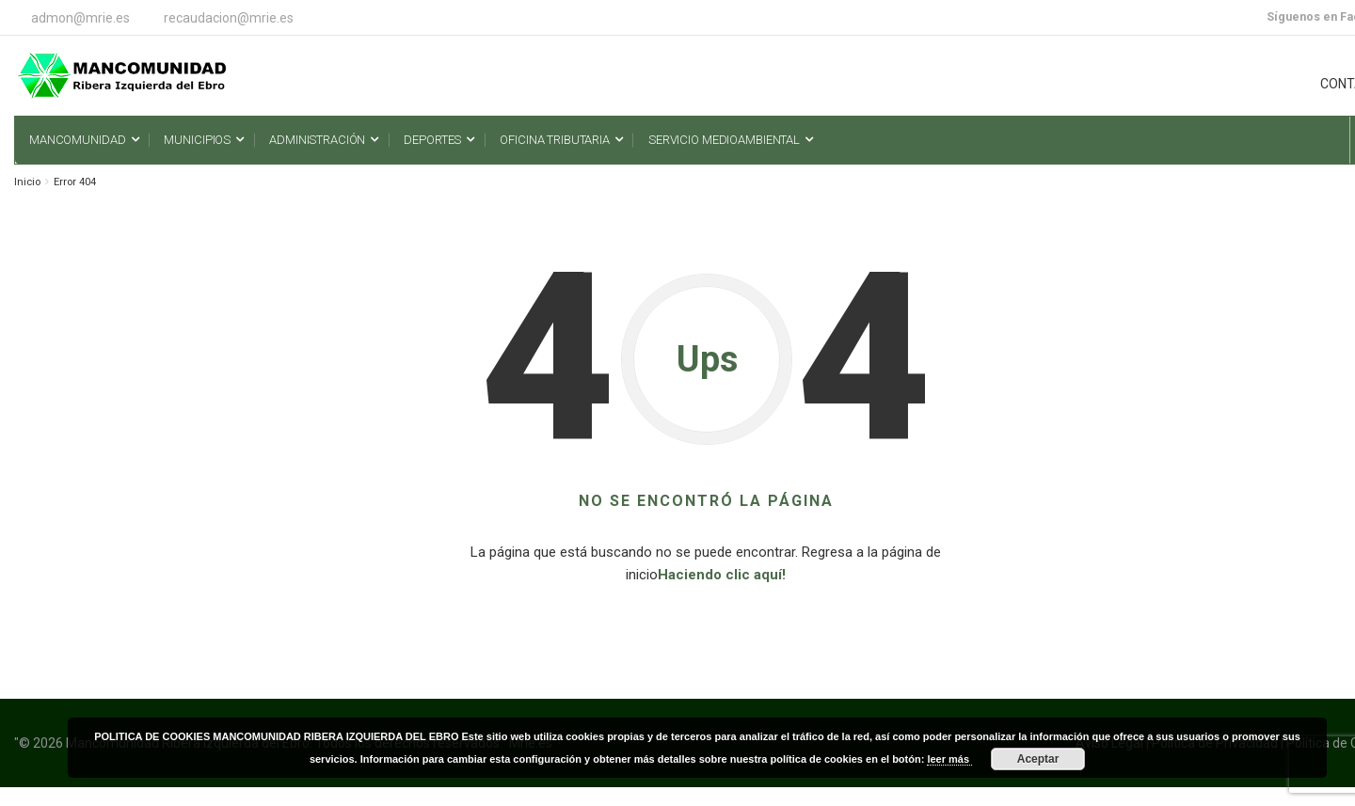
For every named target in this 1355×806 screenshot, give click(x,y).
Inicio (27, 182)
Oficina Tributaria (555, 140)
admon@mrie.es (80, 17)
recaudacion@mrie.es (229, 17)
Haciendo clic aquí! (722, 574)
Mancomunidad (77, 140)
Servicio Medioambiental (724, 140)
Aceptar (1038, 759)
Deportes (432, 140)
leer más (949, 759)
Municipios (197, 140)
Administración (317, 140)
